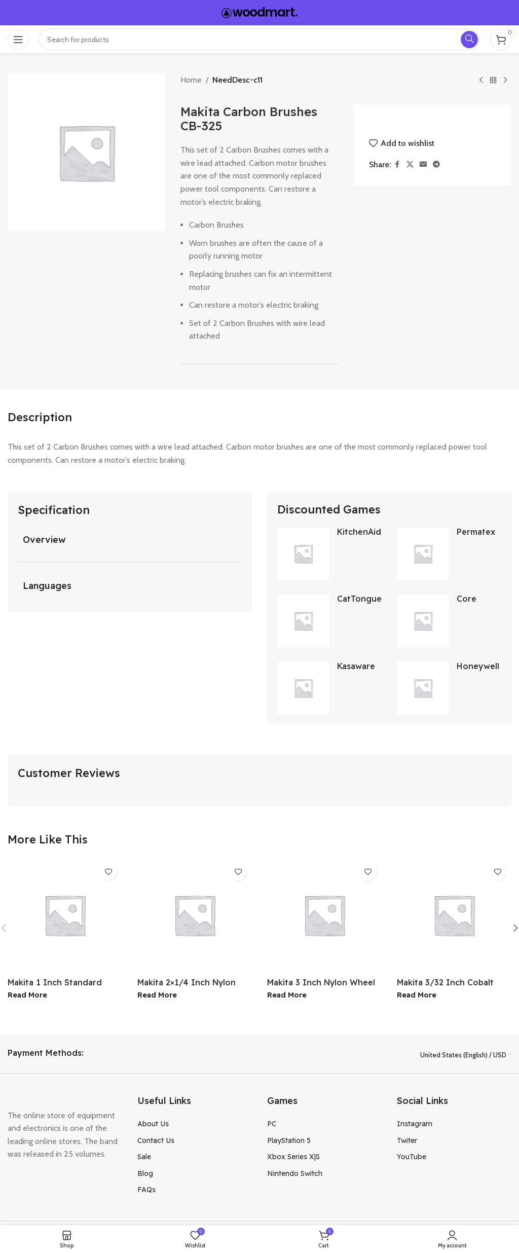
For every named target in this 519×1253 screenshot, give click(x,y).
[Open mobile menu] (18, 39)
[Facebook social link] (397, 164)
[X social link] (410, 164)
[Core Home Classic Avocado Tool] (423, 621)
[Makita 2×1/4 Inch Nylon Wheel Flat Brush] (194, 915)
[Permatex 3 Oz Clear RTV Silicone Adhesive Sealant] (423, 554)
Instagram (414, 1124)
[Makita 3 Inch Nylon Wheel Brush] (324, 915)
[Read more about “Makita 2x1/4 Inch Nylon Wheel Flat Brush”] (157, 996)
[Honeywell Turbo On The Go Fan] (423, 688)
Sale (144, 1157)
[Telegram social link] (436, 164)
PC (271, 1124)
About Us (153, 1124)
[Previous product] (481, 81)
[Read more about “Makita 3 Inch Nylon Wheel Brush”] (287, 996)
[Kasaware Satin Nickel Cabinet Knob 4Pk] (303, 688)
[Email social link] (423, 164)
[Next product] (505, 81)
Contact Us (155, 1141)
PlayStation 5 (289, 1141)
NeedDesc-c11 (237, 80)
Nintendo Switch (294, 1173)
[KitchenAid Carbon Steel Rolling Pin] (303, 554)
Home (191, 80)
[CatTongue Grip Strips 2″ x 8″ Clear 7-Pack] (303, 621)
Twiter (407, 1141)
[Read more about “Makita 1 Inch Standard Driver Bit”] (27, 996)
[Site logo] (259, 12)
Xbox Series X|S (293, 1157)
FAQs (146, 1190)
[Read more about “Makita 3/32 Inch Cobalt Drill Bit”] (416, 996)
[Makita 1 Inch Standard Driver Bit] (65, 915)
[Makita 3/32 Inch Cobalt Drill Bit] (454, 915)
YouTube (411, 1157)
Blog (145, 1173)
